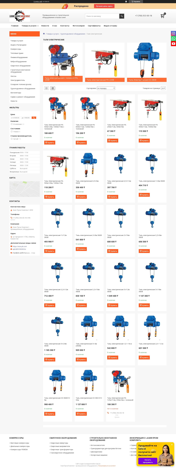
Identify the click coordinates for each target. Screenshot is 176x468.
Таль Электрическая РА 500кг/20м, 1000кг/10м (53, 182)
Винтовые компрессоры (20, 443)
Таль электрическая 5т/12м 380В (118, 290)
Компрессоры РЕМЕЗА (19, 449)
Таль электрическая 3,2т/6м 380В (150, 236)
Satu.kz (98, 464)
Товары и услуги (29, 26)
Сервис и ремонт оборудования (23, 97)
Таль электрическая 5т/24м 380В (55, 345)
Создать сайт (38, 1)
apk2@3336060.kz (19, 249)
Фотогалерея (79, 26)
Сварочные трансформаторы (62, 449)
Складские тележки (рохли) (21, 84)
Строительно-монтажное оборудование (20, 71)
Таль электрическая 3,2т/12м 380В (56, 290)
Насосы (13, 76)
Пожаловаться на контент (107, 466)
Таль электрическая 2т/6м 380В (89, 235)
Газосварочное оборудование (62, 453)
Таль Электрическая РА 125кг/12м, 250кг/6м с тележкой (120, 399)
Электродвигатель (18, 80)
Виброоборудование (19, 61)
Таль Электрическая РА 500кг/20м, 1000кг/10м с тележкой (54, 127)
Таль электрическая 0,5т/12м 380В (119, 182)
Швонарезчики (96, 452)
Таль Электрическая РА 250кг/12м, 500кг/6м (116, 126)
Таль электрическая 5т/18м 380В (150, 290)
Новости (45, 26)
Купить (51, 142)
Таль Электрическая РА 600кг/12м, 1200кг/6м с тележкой (85, 127)
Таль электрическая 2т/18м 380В (118, 236)
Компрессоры (16, 49)
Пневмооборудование (19, 57)
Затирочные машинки (99, 455)
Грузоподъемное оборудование (72, 34)
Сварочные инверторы (59, 443)
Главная (14, 26)
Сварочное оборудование (21, 66)
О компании (135, 452)
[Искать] (121, 16)
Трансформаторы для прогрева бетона (106, 448)
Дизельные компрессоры (20, 446)
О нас (54, 26)
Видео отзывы (110, 26)
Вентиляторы (16, 93)
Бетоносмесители (98, 445)
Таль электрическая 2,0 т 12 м (151, 344)
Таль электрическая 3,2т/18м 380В (88, 290)
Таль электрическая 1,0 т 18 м (119, 344)
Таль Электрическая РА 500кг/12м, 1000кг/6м (148, 126)
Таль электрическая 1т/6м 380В (152, 181)
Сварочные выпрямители (60, 446)
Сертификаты (94, 26)
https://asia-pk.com (20, 246)
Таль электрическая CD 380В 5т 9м (57, 399)
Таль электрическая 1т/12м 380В (55, 236)
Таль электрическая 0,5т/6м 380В (87, 182)
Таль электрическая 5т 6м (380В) (86, 345)
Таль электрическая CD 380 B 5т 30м (89, 399)
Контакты (64, 26)
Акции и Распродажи (18, 45)
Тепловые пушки (17, 53)
